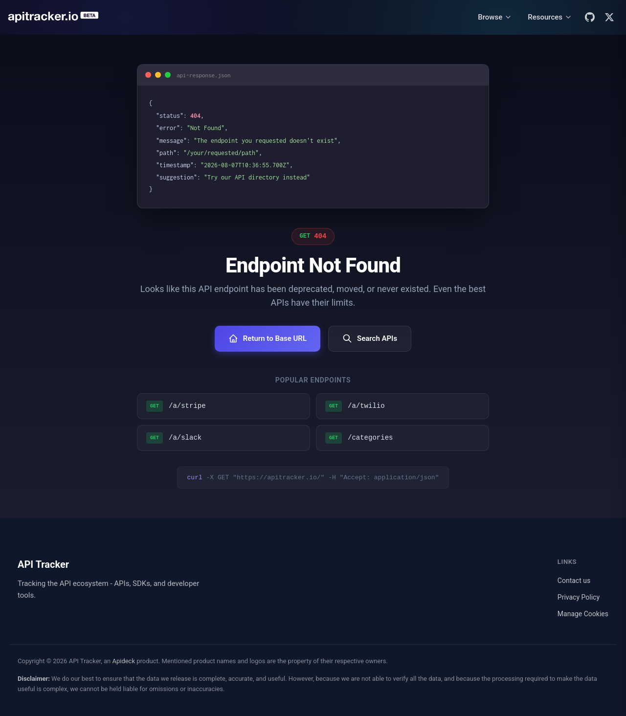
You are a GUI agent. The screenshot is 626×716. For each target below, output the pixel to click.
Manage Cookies (583, 614)
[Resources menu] (550, 17)
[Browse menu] (495, 17)
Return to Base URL (267, 338)
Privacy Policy (579, 597)
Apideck (123, 661)
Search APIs (369, 338)
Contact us (574, 580)
